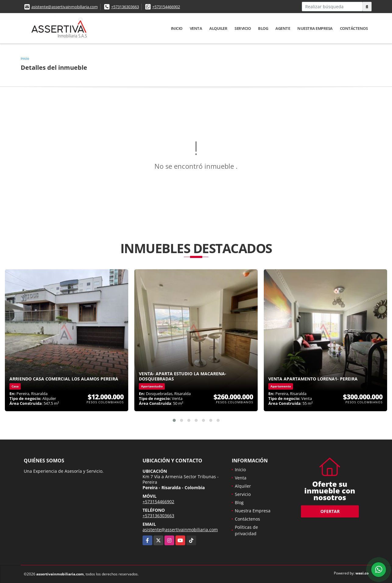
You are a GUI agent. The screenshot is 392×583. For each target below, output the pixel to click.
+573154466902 (166, 6)
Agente (282, 28)
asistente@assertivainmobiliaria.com (64, 6)
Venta (196, 28)
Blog (263, 28)
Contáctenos (354, 28)
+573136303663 (125, 6)
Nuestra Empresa (315, 28)
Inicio (176, 28)
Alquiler (218, 28)
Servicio (243, 28)
